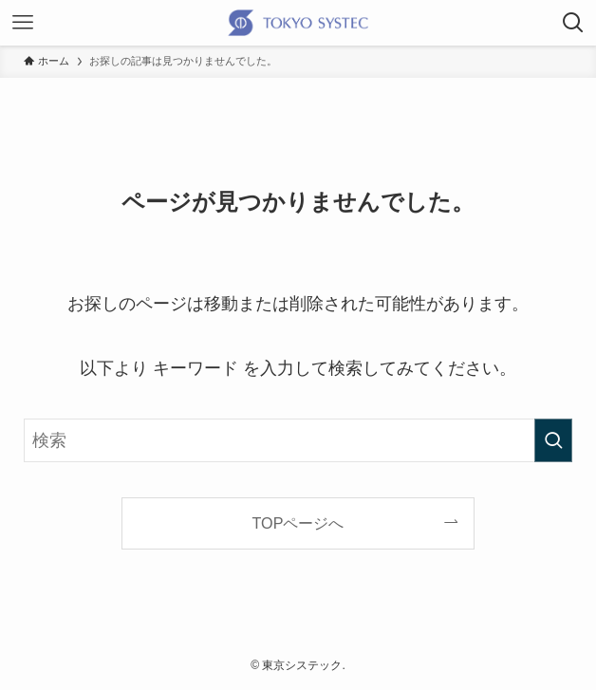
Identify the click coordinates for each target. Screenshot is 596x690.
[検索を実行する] (553, 440)
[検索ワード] (298, 440)
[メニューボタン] (23, 23)
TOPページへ (298, 522)
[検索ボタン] (573, 23)
